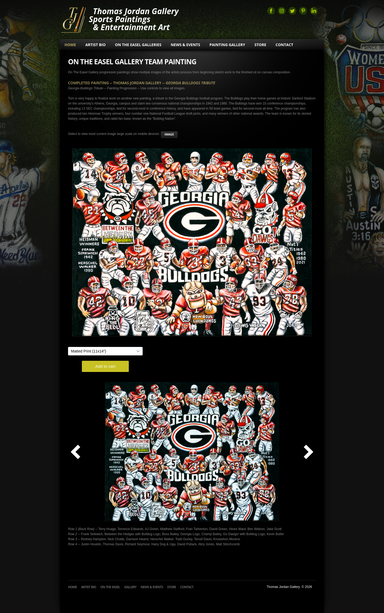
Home (70, 44)
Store (260, 44)
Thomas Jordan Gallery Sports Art (73, 19)
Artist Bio (95, 44)
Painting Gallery (227, 44)
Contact (284, 44)
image (169, 134)
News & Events (185, 44)
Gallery (130, 587)
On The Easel (110, 587)
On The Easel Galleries (138, 44)
